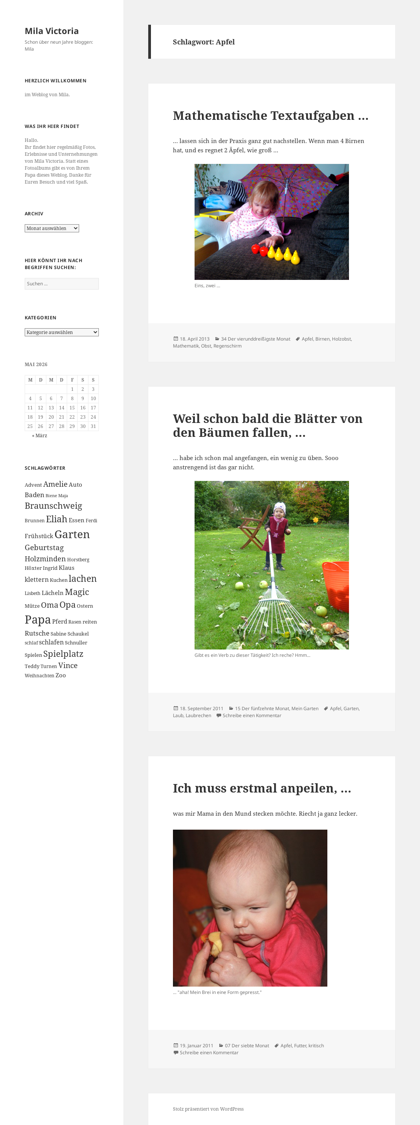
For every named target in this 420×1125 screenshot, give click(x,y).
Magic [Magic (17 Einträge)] (77, 591)
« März (39, 435)
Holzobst (341, 339)
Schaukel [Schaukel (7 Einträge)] (78, 633)
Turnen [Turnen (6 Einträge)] (49, 666)
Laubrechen (198, 715)
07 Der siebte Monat (247, 1045)
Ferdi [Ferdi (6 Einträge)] (91, 520)
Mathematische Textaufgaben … (271, 115)
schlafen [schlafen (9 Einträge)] (51, 642)
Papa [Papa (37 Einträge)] (38, 619)
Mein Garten (304, 708)
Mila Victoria (52, 30)
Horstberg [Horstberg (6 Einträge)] (78, 559)
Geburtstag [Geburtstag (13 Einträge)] (44, 547)
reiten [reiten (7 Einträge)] (90, 621)
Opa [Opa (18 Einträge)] (67, 604)
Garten (351, 708)
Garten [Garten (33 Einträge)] (72, 534)
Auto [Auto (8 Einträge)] (75, 484)
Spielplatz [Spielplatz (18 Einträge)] (63, 654)
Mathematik (186, 346)
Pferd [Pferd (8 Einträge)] (59, 621)
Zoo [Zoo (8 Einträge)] (61, 675)
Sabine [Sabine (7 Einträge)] (58, 633)
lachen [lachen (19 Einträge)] (83, 579)
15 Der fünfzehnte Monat (262, 708)
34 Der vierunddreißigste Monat (255, 339)
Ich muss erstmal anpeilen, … (262, 788)
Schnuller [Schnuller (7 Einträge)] (76, 642)
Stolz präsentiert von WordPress (208, 1109)
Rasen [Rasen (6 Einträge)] (74, 622)
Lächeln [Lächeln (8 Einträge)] (53, 593)
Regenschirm (227, 346)
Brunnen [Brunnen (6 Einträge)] (35, 520)
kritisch (316, 1045)
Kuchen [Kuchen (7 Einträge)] (59, 579)
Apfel (307, 339)
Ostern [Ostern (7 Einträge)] (85, 605)
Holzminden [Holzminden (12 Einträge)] (45, 558)
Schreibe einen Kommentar (252, 715)
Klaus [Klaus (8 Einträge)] (67, 567)
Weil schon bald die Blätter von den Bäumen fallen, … (268, 425)
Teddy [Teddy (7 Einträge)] (32, 666)
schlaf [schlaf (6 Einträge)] (31, 642)
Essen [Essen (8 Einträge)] (77, 520)
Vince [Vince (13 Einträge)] (68, 665)
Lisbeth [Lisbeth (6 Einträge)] (33, 593)
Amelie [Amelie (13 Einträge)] (55, 484)
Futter (300, 1045)
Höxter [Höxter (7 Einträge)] (33, 567)
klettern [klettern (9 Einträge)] (37, 579)
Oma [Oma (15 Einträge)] (49, 604)
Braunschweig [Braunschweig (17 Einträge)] (53, 505)
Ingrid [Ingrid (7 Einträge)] (50, 567)
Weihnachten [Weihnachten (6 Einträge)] (39, 675)
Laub (178, 715)
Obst (206, 346)
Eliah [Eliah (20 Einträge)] (57, 519)
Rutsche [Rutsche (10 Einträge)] (37, 633)
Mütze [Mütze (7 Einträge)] (32, 605)
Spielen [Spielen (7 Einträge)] (33, 654)
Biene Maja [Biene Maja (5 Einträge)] (57, 495)
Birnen (322, 339)
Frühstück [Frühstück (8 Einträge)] (39, 536)
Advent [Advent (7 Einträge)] (33, 484)
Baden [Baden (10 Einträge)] (34, 494)
